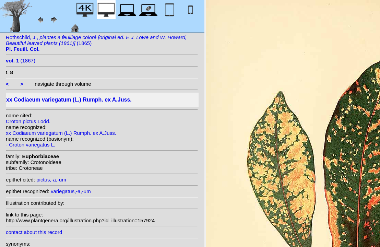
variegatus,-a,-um (71, 191)
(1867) (20, 60)
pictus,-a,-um (51, 180)
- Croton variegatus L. (30, 145)
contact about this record (34, 232)
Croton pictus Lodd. (28, 121)
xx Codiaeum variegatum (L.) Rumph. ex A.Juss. (61, 133)
